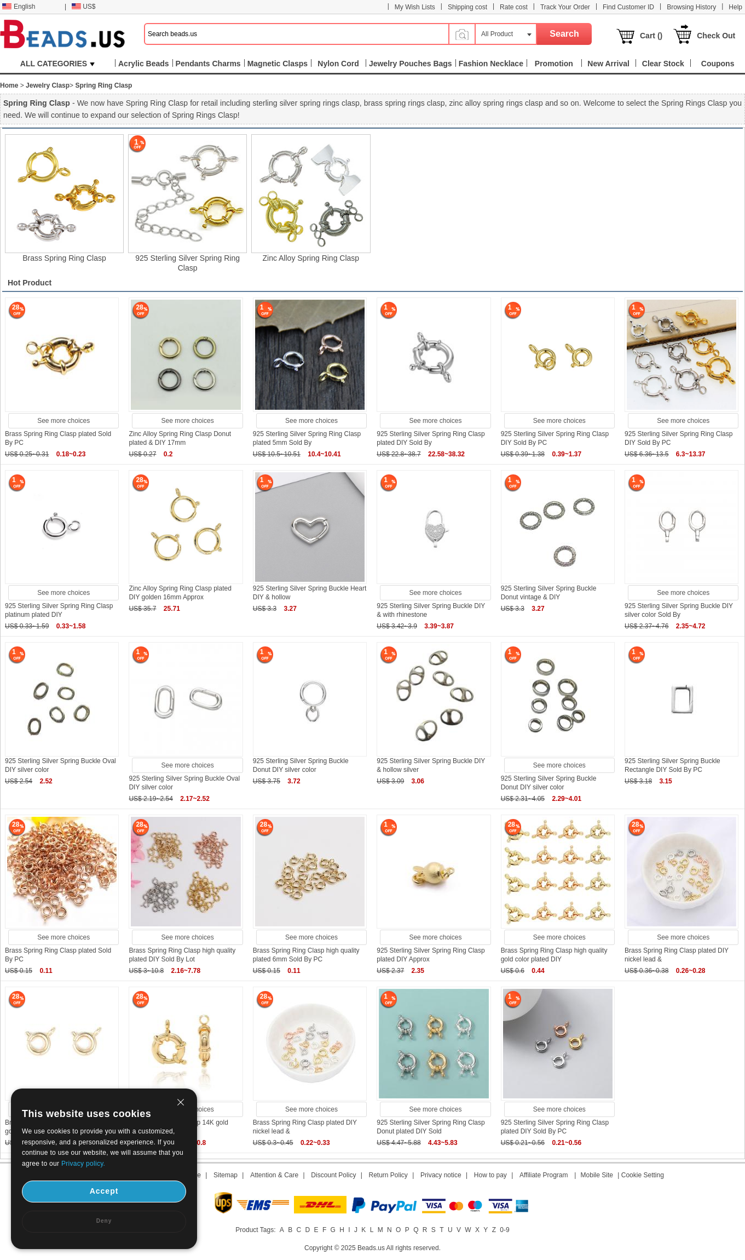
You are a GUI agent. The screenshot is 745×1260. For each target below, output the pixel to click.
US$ (83, 6)
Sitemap (225, 1175)
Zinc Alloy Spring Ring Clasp (310, 258)
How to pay (490, 1175)
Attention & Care (274, 1175)
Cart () (651, 35)
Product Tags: (255, 1230)
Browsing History (691, 7)
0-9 (504, 1230)
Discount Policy (333, 1175)
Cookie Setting (642, 1175)
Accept (104, 1191)
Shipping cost (467, 7)
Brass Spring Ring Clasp (64, 258)
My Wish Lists (415, 7)
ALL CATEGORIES (57, 63)
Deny (104, 1221)
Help (735, 7)
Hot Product (29, 282)
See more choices (63, 421)
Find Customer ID (628, 7)
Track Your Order (565, 7)
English (18, 6)
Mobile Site (597, 1175)
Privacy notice (440, 1175)
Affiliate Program (543, 1175)
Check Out (716, 35)
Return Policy (388, 1175)
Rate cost (514, 7)
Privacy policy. (83, 1163)
